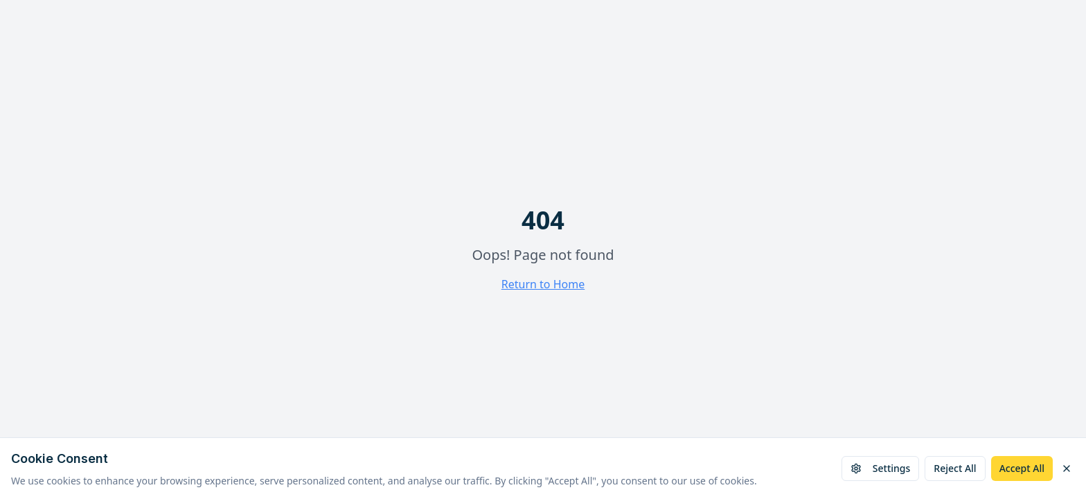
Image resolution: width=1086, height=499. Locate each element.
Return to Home (543, 284)
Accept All (1021, 468)
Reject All (955, 468)
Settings (881, 468)
